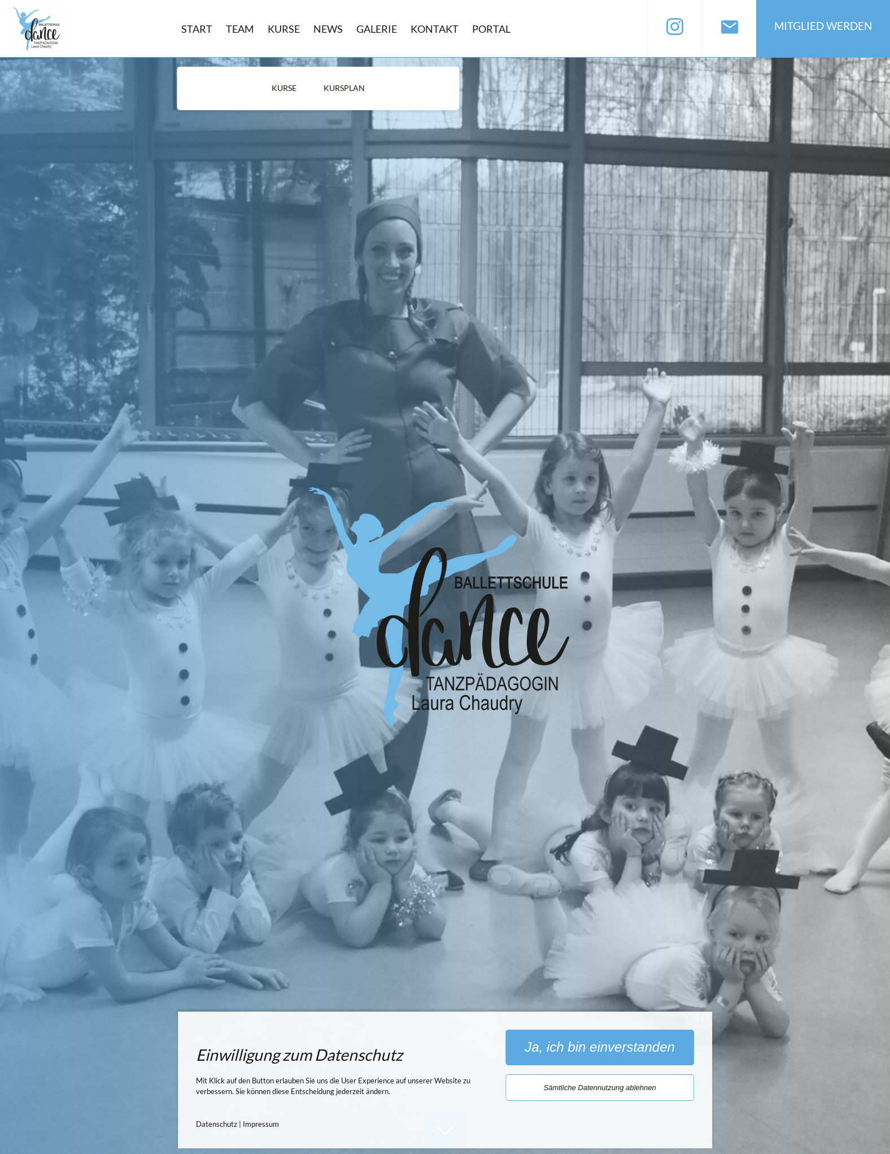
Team (240, 29)
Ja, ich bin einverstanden (600, 1047)
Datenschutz (216, 1124)
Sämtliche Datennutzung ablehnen (599, 1087)
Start (196, 29)
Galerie (376, 29)
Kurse (284, 29)
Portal (491, 29)
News (328, 29)
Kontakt (435, 29)
